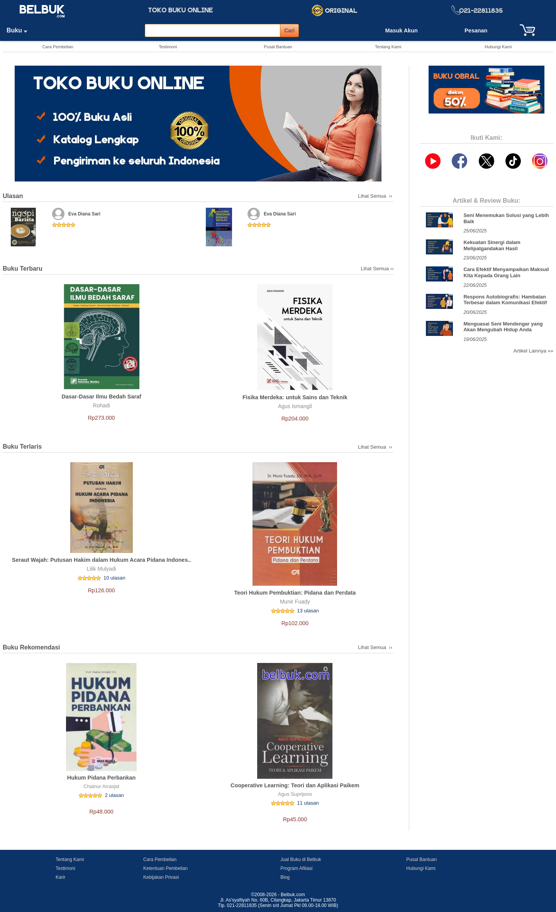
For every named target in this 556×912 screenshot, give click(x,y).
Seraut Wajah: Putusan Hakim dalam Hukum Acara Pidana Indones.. (101, 560)
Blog (285, 877)
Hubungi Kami (498, 46)
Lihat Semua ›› (376, 196)
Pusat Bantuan (278, 46)
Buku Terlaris (22, 446)
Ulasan (13, 196)
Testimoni (168, 46)
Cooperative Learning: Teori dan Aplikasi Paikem (295, 785)
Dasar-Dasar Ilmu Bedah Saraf (101, 396)
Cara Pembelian (57, 46)
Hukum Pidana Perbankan (101, 778)
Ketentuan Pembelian (165, 868)
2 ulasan (114, 795)
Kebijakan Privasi (161, 877)
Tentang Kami (388, 46)
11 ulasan (308, 803)
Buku (20, 30)
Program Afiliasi (296, 868)
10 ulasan (114, 578)
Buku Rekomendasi (31, 647)
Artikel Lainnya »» (533, 351)
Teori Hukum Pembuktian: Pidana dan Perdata (295, 593)
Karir (60, 877)
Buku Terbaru (22, 268)
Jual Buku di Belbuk (300, 859)
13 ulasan (308, 611)
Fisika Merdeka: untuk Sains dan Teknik (295, 397)
